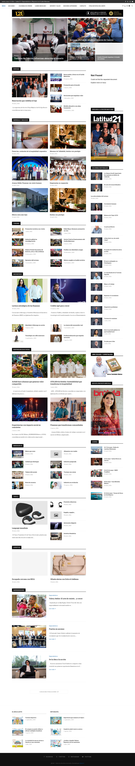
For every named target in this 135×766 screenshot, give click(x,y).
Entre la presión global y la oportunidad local (112, 330)
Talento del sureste (31, 472)
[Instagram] (130, 1)
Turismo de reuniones (110, 318)
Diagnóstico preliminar (111, 307)
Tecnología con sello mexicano (34, 335)
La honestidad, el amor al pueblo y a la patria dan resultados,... (109, 58)
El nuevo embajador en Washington (110, 262)
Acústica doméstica (70, 533)
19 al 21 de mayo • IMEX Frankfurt (111, 471)
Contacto (83, 6)
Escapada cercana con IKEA (23, 579)
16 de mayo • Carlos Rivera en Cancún (112, 459)
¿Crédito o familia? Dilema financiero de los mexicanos (72, 741)
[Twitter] (127, 1)
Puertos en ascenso (56, 629)
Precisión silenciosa (70, 502)
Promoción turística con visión (35, 229)
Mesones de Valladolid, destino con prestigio (65, 151)
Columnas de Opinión (25, 6)
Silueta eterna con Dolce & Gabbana (64, 579)
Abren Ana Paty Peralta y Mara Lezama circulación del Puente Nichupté (39, 57)
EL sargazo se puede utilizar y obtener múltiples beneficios (34, 730)
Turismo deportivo (30, 717)
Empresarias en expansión (59, 183)
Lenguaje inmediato (20, 528)
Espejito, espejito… (69, 512)
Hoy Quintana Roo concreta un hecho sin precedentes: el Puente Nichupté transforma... (95, 38)
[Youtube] (132, 1)
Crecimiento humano (110, 204)
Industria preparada (70, 462)
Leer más (52, 608)
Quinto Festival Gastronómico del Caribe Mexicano (74, 240)
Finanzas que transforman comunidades (66, 425)
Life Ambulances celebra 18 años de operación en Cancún (80, 58)
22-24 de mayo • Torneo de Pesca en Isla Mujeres (113, 494)
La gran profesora (109, 227)
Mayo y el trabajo (109, 284)
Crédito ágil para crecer (59, 306)
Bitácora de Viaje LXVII (111, 215)
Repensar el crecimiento (111, 295)
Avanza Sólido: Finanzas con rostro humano (27, 183)
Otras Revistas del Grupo (97, 6)
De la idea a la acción (57, 659)
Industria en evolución (71, 482)
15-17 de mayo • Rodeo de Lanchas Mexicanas (111, 448)
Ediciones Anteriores (70, 6)
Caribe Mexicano (40, 6)
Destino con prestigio (57, 215)
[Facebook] (125, 1)
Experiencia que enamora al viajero (74, 717)
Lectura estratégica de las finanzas (26, 306)
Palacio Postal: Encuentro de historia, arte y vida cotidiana (34, 251)
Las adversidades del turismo (99, 196)
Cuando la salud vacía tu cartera (73, 729)
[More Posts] (49, 692)
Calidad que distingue (32, 462)
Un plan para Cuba (109, 341)
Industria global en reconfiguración (31, 240)
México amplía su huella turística (74, 260)
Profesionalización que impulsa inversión (74, 336)
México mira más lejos (19, 215)
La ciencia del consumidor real (73, 325)
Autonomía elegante (70, 523)
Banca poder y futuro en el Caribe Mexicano (74, 75)
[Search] (132, 6)
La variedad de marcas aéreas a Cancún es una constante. (34, 741)
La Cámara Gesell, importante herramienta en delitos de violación (112, 174)
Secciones (11, 6)
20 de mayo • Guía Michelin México (112, 482)
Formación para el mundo (72, 85)
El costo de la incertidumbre (112, 184)
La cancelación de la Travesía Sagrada (112, 273)
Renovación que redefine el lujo (24, 101)
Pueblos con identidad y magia (73, 250)
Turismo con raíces (70, 472)
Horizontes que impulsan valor (73, 95)
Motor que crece (30, 451)
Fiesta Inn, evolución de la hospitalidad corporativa (29, 151)
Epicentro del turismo (32, 260)
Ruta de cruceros (30, 482)
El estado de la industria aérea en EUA (113, 250)
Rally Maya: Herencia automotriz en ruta (74, 230)
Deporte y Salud (55, 6)
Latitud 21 (81, 763)
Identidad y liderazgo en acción (35, 325)
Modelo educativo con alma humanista (72, 107)
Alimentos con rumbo (70, 451)
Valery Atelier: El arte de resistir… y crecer (66, 598)
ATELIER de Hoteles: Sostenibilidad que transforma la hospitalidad (66, 382)
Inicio (3, 6)
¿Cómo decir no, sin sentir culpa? (111, 239)
